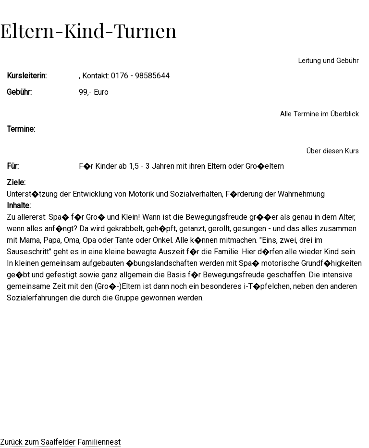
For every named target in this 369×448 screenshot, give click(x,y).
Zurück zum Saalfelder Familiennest (60, 442)
